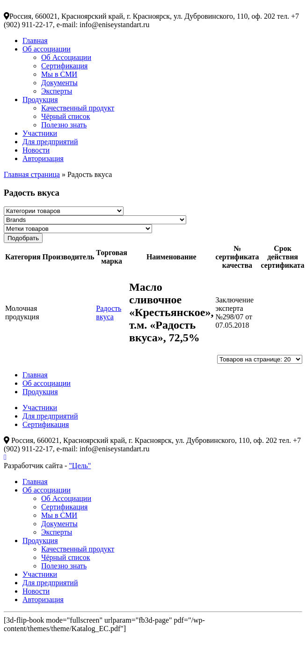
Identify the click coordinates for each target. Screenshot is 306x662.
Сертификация (64, 66)
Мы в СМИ (59, 74)
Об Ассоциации (66, 57)
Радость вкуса (108, 312)
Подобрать (23, 238)
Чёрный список (65, 116)
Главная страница (32, 174)
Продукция (40, 99)
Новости (36, 150)
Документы (59, 83)
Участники (39, 133)
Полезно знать (64, 125)
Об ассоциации (46, 49)
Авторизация (43, 158)
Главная (35, 40)
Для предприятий (50, 142)
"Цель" (80, 466)
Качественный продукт (77, 108)
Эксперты (56, 91)
